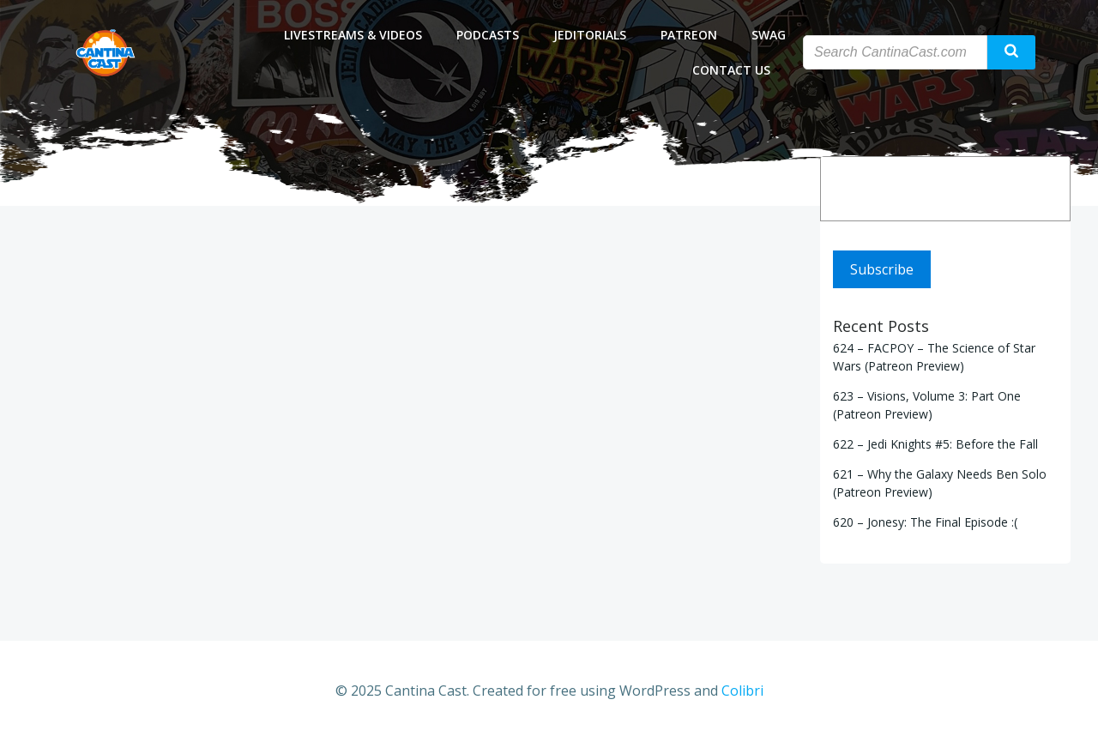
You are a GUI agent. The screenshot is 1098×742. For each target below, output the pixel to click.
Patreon (689, 35)
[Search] (1045, 188)
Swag (768, 35)
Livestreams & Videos (353, 35)
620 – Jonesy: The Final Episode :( (925, 522)
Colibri (742, 690)
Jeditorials (589, 35)
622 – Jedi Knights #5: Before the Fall (935, 444)
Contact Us (739, 70)
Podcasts (487, 35)
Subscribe (882, 269)
